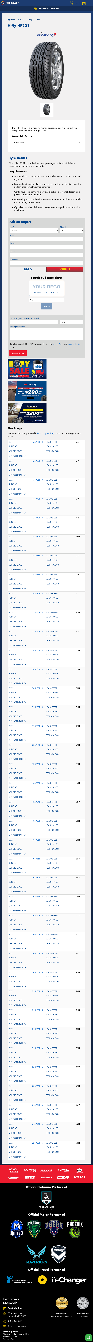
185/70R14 (37, 665)
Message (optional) (17, 326)
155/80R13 (37, 438)
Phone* (12, 243)
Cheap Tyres (51, 1336)
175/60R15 (37, 741)
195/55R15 (37, 836)
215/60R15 (37, 968)
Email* (12, 251)
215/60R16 (37, 1082)
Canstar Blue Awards (54, 1330)
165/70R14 (37, 570)
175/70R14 (37, 608)
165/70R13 (37, 476)
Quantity (63, 227)
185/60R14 (37, 627)
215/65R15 (37, 987)
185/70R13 (37, 514)
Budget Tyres (51, 1333)
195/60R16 (37, 1025)
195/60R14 (37, 684)
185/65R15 (37, 817)
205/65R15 (37, 930)
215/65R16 (37, 1101)
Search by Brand (10, 1336)
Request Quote (18, 353)
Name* (12, 235)
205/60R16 (37, 1044)
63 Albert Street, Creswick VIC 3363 (17, 1292)
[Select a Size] (46, 142)
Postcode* (13, 259)
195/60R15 (37, 855)
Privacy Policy (57, 344)
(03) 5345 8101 (16, 1298)
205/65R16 (37, 1063)
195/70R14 (37, 703)
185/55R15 (37, 779)
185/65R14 (37, 646)
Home (11, 19)
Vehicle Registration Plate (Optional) (24, 318)
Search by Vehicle (10, 1330)
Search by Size (9, 1333)
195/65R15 (37, 873)
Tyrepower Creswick (46, 8)
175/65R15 (37, 760)
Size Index (50, 1326)
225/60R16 (37, 1120)
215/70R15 (37, 1006)
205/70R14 (37, 722)
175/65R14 (37, 589)
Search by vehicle (45, 410)
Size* (11, 227)
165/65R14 (37, 551)
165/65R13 (37, 457)
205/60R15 (37, 911)
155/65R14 (37, 533)
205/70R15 (37, 949)
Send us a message (17, 1303)
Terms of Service (74, 344)
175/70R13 (37, 495)
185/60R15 (37, 798)
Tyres (5, 1326)
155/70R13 (37, 419)
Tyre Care (7, 1339)
